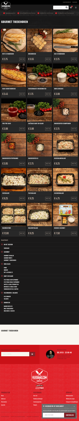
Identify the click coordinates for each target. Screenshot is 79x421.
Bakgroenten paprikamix (10, 158)
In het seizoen (8, 244)
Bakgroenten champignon (62, 123)
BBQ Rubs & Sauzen (9, 311)
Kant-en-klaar (8, 276)
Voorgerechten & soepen (11, 289)
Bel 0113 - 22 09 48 (64, 352)
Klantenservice (67, 2)
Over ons (35, 396)
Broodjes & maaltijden (10, 287)
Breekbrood (32, 54)
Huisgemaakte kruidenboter (37, 88)
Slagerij (35, 405)
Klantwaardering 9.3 (10, 13)
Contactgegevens (37, 402)
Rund (5, 268)
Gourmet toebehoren (10, 260)
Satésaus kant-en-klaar (36, 123)
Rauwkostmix (6, 228)
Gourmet (7, 252)
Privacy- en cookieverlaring (18, 416)
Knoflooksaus (58, 88)
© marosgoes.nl (5, 416)
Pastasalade (32, 193)
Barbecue (7, 303)
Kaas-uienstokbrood (9, 88)
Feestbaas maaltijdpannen (11, 282)
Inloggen (74, 2)
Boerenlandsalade (60, 158)
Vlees (2, 396)
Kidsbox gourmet (59, 228)
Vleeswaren (7, 296)
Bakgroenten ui (33, 158)
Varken (6, 270)
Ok (32, 354)
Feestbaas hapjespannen (11, 280)
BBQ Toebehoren (8, 308)
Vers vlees (7, 264)
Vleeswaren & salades (11, 293)
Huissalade (5, 193)
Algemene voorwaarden (33, 416)
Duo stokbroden (59, 54)
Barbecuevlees (8, 306)
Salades (6, 299)
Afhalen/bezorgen (70, 399)
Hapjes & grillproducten (11, 284)
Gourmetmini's (8, 258)
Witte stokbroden (8, 54)
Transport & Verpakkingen (72, 402)
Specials (3, 405)
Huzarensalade (59, 193)
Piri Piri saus (6, 123)
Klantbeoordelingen (38, 399)
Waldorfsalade (33, 228)
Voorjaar (6, 248)
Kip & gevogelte (8, 272)
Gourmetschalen (9, 256)
